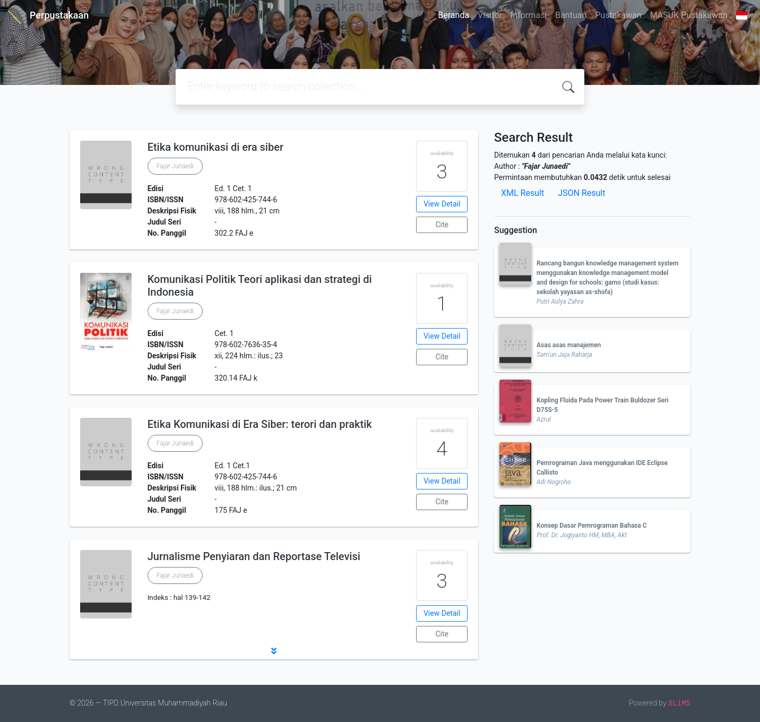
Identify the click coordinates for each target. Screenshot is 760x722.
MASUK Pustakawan (689, 15)
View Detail (442, 204)
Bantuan (570, 15)
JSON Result (581, 193)
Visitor (490, 15)
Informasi (529, 15)
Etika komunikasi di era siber (215, 147)
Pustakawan (618, 15)
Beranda (453, 15)
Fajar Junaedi (175, 166)
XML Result (522, 193)
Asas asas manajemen (569, 345)
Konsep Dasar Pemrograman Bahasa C (592, 525)
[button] (274, 650)
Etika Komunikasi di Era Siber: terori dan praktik (260, 424)
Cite (441, 224)
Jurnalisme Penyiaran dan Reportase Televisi (254, 556)
